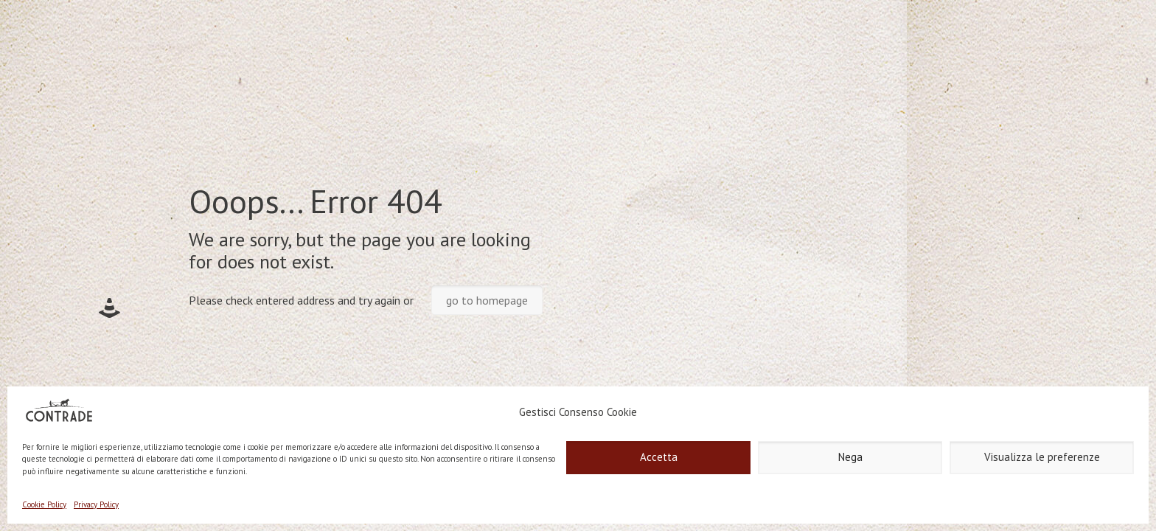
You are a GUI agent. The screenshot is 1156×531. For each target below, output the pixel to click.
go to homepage (487, 300)
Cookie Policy (44, 504)
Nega (850, 457)
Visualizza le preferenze (1042, 457)
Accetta (659, 457)
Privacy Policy (96, 504)
